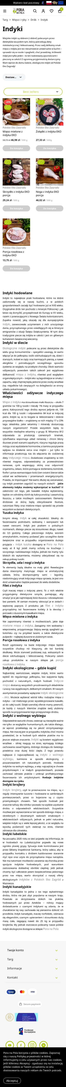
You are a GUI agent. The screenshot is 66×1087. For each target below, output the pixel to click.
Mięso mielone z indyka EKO (13, 133)
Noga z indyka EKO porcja (47, 193)
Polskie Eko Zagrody (14, 128)
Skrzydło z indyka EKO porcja (16, 193)
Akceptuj (12, 1081)
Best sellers (41, 92)
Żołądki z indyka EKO (48, 131)
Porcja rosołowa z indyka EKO (13, 253)
